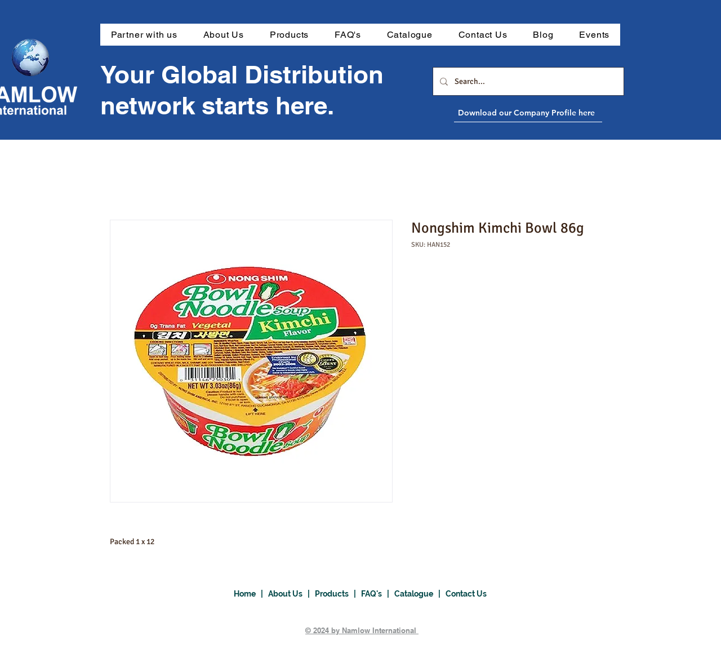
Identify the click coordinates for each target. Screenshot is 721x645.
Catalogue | (420, 593)
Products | (338, 593)
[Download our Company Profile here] (553, 112)
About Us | (291, 593)
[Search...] (527, 81)
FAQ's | (377, 593)
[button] (289, 35)
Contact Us (466, 593)
